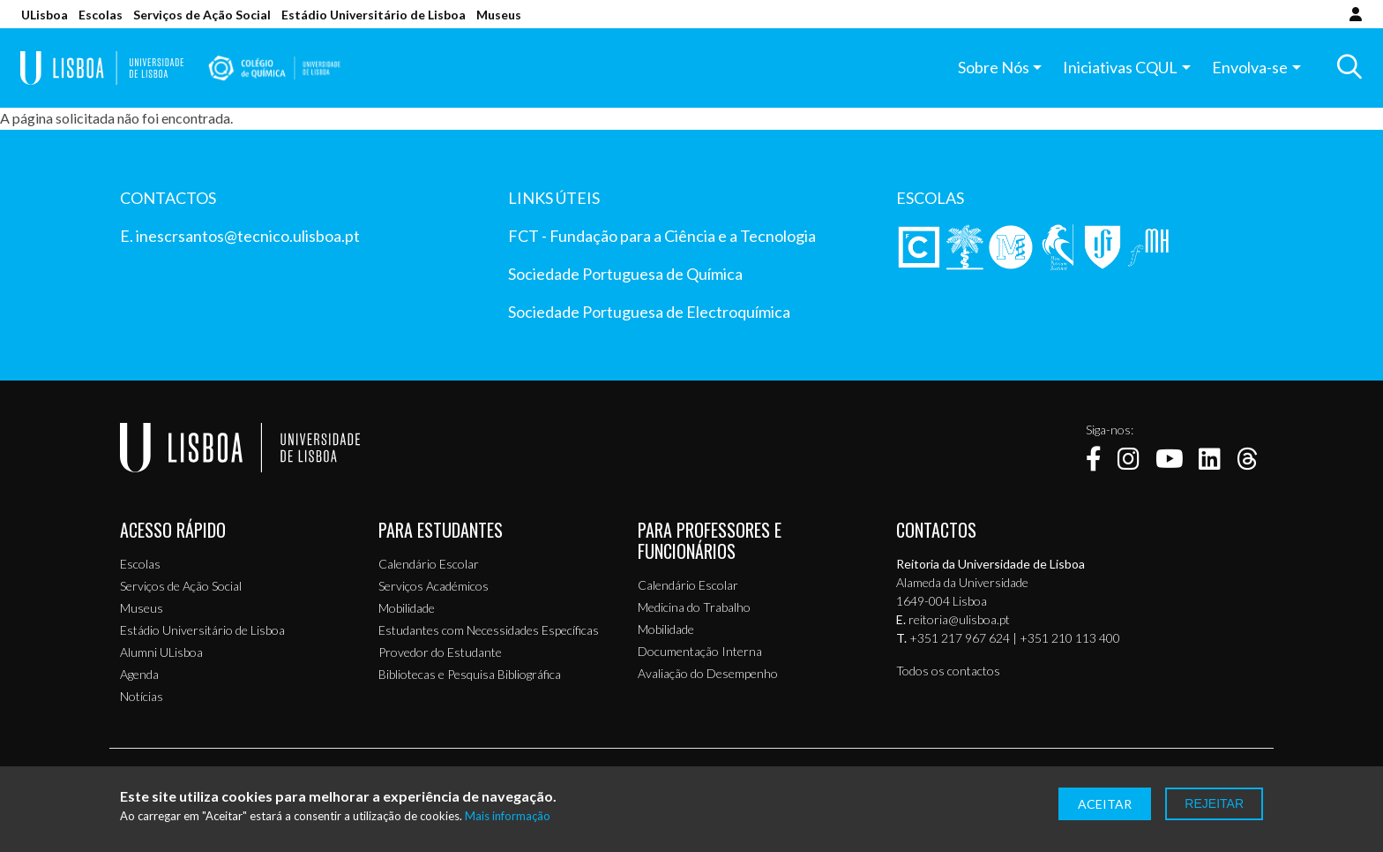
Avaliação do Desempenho (708, 673)
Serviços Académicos (433, 585)
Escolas (100, 14)
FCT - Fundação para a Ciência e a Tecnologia (662, 235)
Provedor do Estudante (440, 652)
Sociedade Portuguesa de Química (625, 273)
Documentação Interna (700, 651)
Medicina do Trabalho (694, 606)
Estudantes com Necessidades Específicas (488, 629)
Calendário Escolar (428, 563)
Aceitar (1105, 803)
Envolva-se (1249, 68)
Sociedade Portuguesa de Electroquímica (649, 311)
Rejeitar (1214, 803)
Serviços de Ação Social (202, 14)
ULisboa (44, 14)
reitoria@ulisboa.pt (959, 619)
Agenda (139, 674)
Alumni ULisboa (161, 652)
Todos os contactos (948, 670)
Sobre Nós (992, 68)
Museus (498, 14)
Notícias (141, 696)
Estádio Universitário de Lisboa (373, 14)
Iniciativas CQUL (1120, 68)
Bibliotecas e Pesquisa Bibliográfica (469, 674)
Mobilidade (406, 607)
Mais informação (507, 816)
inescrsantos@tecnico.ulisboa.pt (248, 235)
